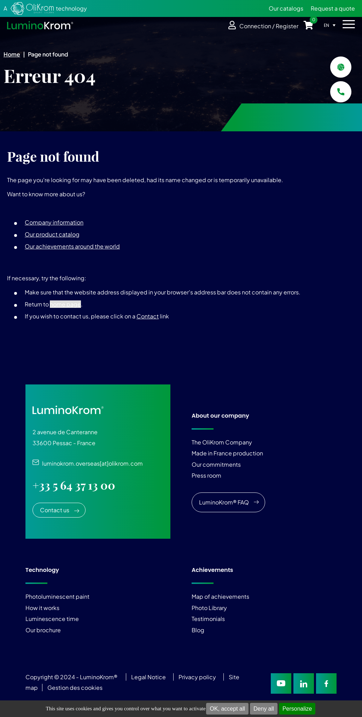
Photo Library (209, 607)
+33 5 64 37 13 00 (74, 485)
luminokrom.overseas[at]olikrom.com (91, 463)
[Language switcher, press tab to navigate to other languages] (331, 25)
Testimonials (208, 618)
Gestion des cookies (75, 687)
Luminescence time (52, 618)
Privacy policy (197, 677)
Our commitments (216, 464)
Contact (147, 316)
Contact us (54, 510)
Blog (198, 630)
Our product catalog (52, 234)
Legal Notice (148, 677)
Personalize (297, 709)
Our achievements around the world (72, 246)
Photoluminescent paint (57, 596)
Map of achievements (220, 596)
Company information (54, 222)
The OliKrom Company (222, 442)
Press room (206, 475)
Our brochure (43, 630)
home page (65, 304)
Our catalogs (286, 8)
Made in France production (227, 453)
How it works (42, 607)
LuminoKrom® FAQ (224, 502)
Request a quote (333, 8)
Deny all (263, 709)
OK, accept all (227, 709)
